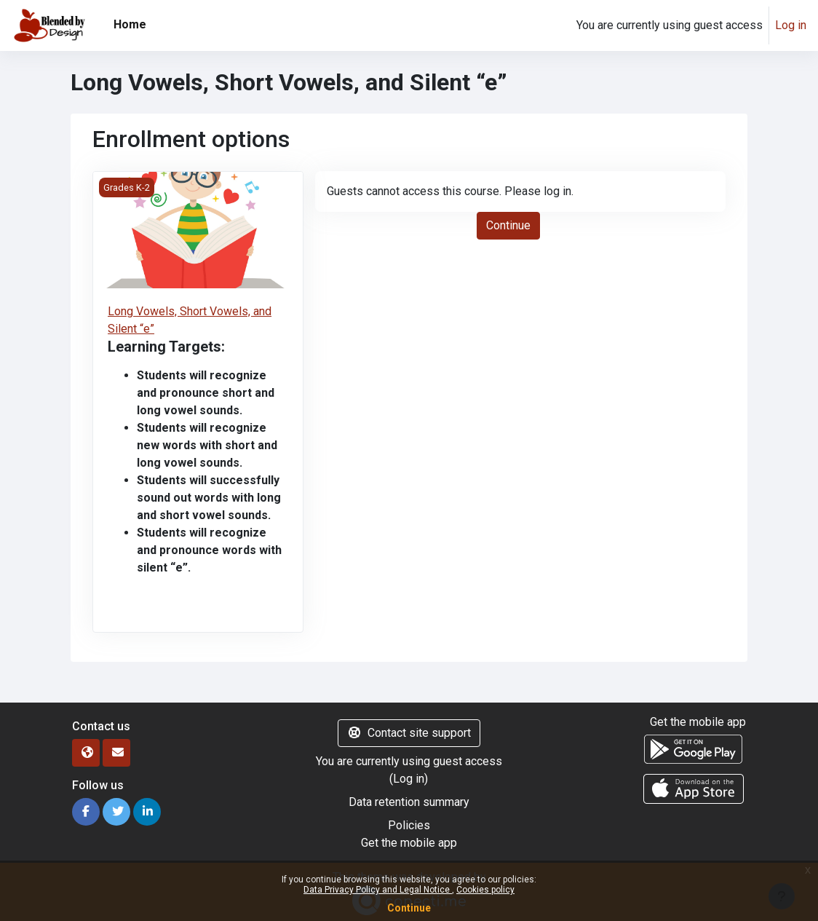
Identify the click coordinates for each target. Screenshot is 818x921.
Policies (409, 825)
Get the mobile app (409, 843)
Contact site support (409, 733)
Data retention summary (409, 802)
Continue (409, 908)
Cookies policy (485, 890)
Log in (790, 25)
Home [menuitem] (130, 24)
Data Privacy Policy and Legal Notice (377, 890)
